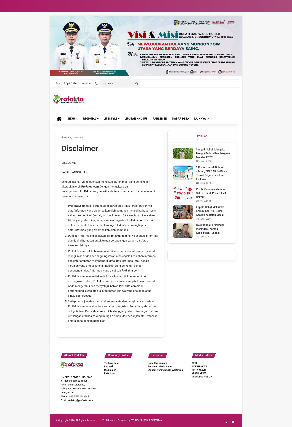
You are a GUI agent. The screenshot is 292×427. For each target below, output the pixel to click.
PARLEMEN (160, 118)
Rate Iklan (109, 373)
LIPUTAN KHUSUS (136, 118)
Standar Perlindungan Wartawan (165, 370)
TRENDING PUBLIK (202, 376)
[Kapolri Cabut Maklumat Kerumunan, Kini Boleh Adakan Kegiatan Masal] (183, 212)
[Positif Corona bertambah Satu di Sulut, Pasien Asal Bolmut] (183, 193)
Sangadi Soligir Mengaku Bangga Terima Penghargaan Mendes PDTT (213, 153)
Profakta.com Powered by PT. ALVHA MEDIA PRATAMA (132, 420)
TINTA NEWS (199, 370)
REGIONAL (89, 118)
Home (66, 137)
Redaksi (108, 366)
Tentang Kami (111, 363)
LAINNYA (200, 118)
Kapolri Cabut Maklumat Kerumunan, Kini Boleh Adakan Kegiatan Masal (210, 211)
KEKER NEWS (199, 373)
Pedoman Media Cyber (160, 366)
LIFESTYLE (110, 118)
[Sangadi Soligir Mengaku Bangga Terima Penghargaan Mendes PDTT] (183, 154)
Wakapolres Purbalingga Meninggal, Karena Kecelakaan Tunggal (210, 229)
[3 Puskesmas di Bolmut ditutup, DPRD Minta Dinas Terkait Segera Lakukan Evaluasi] (183, 173)
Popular (202, 136)
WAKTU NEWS (199, 366)
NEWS (72, 118)
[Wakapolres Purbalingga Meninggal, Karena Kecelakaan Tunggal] (183, 231)
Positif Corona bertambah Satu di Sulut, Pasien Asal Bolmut (211, 193)
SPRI (194, 363)
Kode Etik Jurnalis (157, 363)
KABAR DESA (180, 118)
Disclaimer (110, 370)
